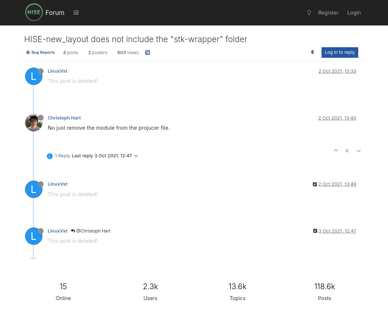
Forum (54, 12)
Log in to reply (340, 52)
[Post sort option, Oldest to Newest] (313, 52)
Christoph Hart (64, 118)
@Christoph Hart (91, 231)
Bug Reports (40, 52)
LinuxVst (58, 71)
